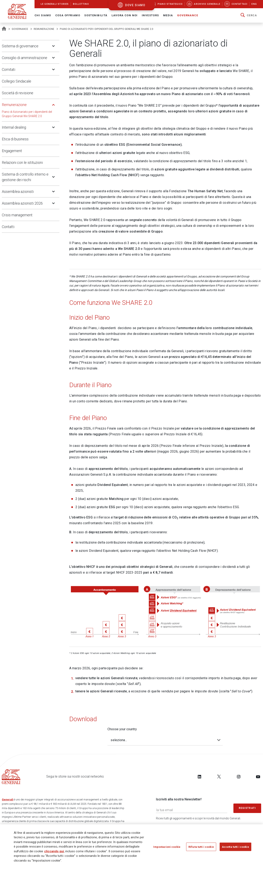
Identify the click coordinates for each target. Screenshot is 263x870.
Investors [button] (150, 15)
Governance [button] (187, 15)
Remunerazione (44, 29)
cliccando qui (54, 851)
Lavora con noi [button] (125, 15)
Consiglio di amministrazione (24, 58)
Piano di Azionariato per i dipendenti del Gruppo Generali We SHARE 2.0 (27, 114)
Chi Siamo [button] (43, 15)
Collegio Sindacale (16, 81)
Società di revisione (17, 93)
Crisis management (17, 215)
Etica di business (15, 139)
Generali (7, 799)
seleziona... (119, 740)
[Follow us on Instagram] (238, 776)
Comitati (8, 69)
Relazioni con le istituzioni (22, 162)
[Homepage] (4, 29)
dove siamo (135, 5)
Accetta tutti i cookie (235, 847)
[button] (249, 15)
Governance (20, 29)
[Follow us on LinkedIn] (199, 776)
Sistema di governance (20, 46)
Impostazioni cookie (166, 847)
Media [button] (168, 15)
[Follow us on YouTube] (258, 776)
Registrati (247, 808)
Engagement (12, 151)
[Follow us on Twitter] (219, 776)
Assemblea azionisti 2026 (22, 203)
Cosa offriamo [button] (67, 15)
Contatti (8, 227)
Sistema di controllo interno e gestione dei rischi (25, 177)
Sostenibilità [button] (95, 15)
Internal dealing (14, 127)
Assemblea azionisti (18, 191)
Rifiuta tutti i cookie (201, 847)
